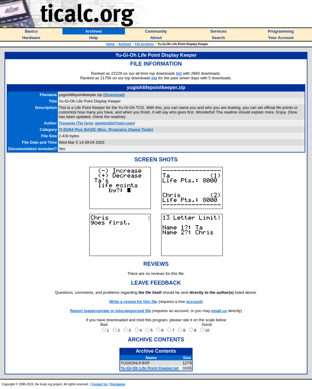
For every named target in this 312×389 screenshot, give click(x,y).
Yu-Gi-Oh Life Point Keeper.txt (149, 368)
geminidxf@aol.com (114, 123)
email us (219, 310)
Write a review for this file (133, 301)
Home (110, 44)
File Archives (144, 44)
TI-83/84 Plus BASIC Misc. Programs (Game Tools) (106, 129)
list (179, 73)
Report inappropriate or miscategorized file (110, 310)
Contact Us (99, 384)
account (193, 301)
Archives (124, 44)
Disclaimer (118, 384)
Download (114, 94)
